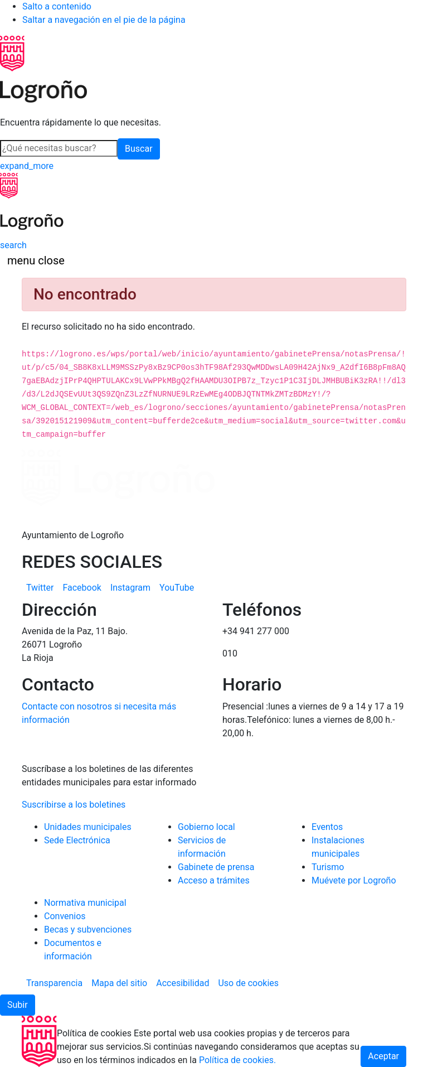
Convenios (65, 916)
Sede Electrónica (77, 840)
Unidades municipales (88, 827)
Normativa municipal (85, 902)
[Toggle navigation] (36, 260)
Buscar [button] (139, 148)
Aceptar (383, 1056)
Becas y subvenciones (88, 929)
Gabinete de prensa (216, 867)
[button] (17, 1005)
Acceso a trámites (214, 880)
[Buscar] (59, 148)
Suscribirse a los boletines (73, 804)
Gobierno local (206, 827)
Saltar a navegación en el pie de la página (104, 20)
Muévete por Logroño (354, 880)
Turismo (328, 867)
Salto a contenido (56, 6)
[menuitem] (40, 588)
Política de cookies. (237, 1060)
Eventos (327, 827)
